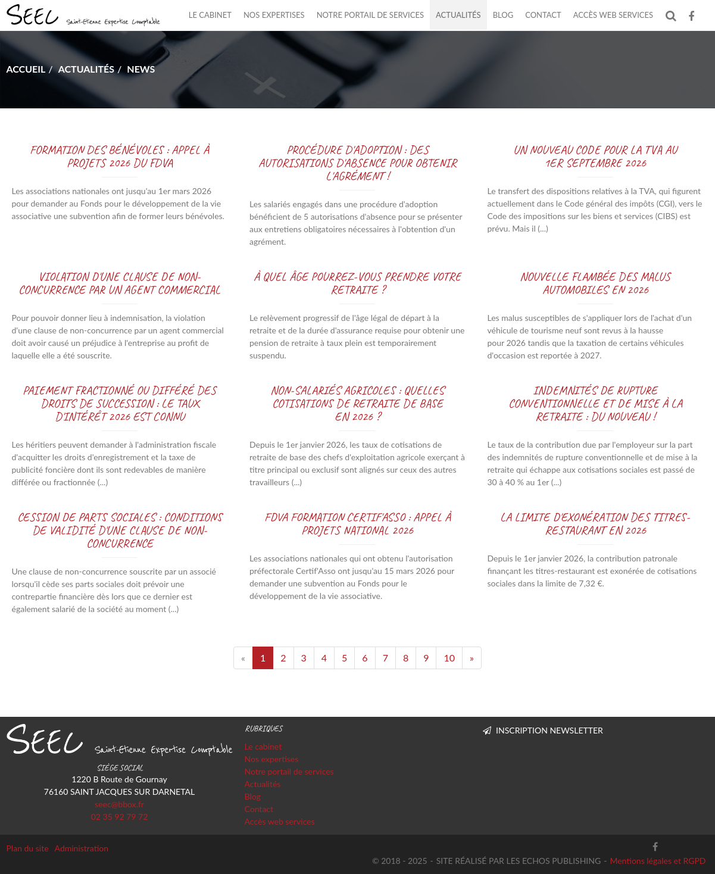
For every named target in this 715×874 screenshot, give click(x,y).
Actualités (458, 15)
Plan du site (28, 848)
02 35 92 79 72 (119, 816)
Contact (543, 15)
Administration (82, 848)
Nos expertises (274, 15)
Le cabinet (210, 15)
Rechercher (673, 15)
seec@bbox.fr (119, 804)
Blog (503, 15)
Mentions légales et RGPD (657, 861)
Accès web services (613, 15)
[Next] (472, 658)
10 (449, 657)
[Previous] (243, 658)
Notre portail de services (370, 15)
